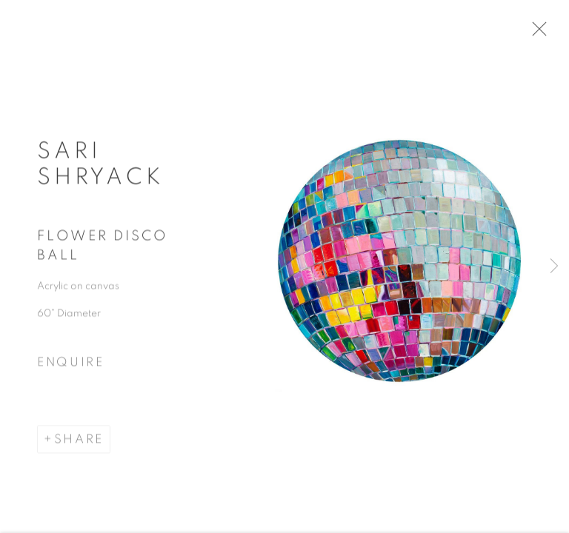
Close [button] (541, 33)
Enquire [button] (70, 366)
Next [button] (554, 266)
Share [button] (79, 443)
